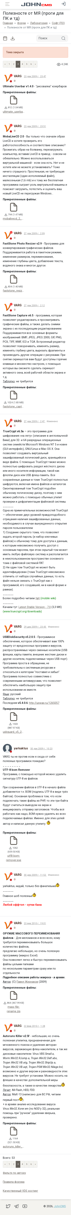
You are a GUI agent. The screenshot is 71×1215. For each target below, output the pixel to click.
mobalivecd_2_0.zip (15, 218)
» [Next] (35, 64)
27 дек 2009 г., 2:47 (34, 421)
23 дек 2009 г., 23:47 (35, 76)
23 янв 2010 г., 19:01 (35, 923)
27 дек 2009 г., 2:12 (34, 305)
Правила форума (13, 1182)
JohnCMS (60, 1206)
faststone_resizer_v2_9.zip (19, 290)
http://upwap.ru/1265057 (44, 703)
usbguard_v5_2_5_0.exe (18, 732)
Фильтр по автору (14, 1173)
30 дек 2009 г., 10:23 (41, 748)
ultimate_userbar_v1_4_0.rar (20, 111)
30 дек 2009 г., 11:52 (35, 875)
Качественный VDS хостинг (20, 1191)
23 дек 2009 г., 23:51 (35, 126)
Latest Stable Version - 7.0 (35, 607)
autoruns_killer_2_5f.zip (17, 1146)
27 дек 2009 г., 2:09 (34, 233)
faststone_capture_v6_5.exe (20, 406)
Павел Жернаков (27, 981)
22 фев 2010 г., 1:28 (34, 1026)
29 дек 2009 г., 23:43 (35, 627)
